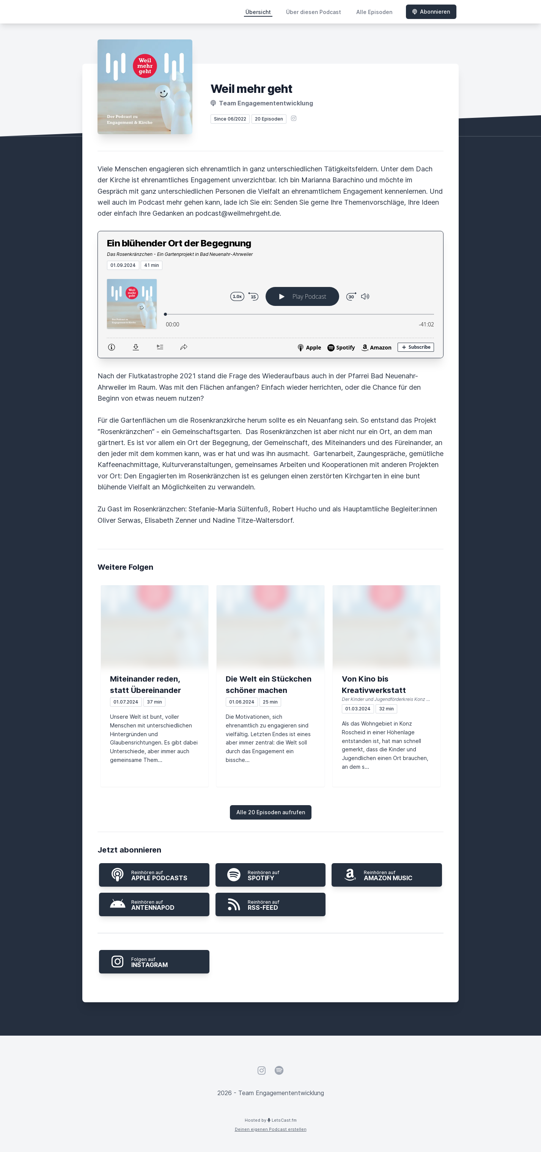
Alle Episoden (374, 12)
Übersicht (258, 12)
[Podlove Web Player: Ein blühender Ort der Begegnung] (270, 314)
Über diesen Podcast (313, 12)
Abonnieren (431, 11)
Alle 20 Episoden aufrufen (270, 812)
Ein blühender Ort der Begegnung (179, 243)
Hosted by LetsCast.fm (271, 1120)
